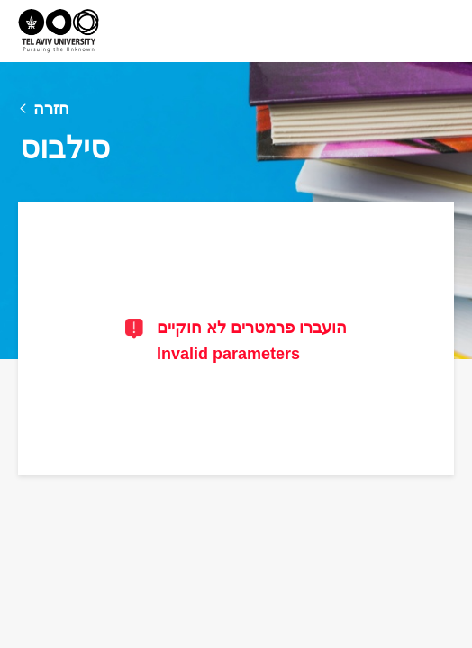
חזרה (51, 109)
